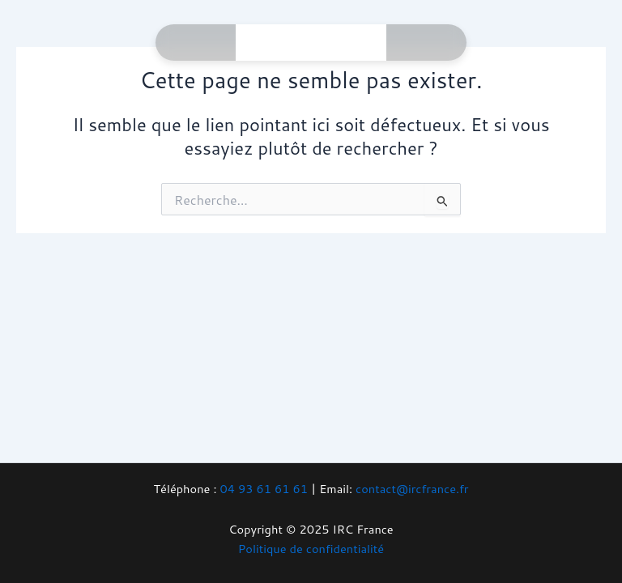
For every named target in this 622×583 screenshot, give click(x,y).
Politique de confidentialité (311, 548)
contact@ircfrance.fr (412, 488)
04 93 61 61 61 (263, 488)
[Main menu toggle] (351, 42)
